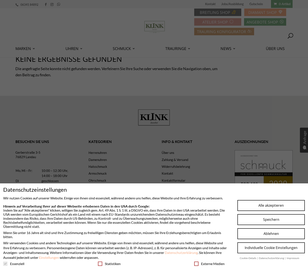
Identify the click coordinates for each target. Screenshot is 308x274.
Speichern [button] (271, 219)
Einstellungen (49, 257)
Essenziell (13, 264)
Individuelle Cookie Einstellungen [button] (271, 247)
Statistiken (109, 264)
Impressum (293, 258)
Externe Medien (209, 264)
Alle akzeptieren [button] (271, 205)
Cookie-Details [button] (248, 258)
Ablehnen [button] (271, 233)
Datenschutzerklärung (181, 252)
